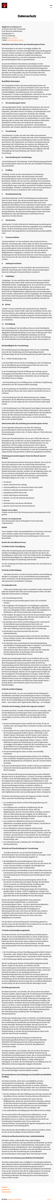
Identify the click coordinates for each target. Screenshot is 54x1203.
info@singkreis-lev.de (15, 40)
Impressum (6, 1189)
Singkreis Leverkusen (14, 1199)
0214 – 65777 (13, 38)
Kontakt (4, 1187)
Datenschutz (6, 1192)
